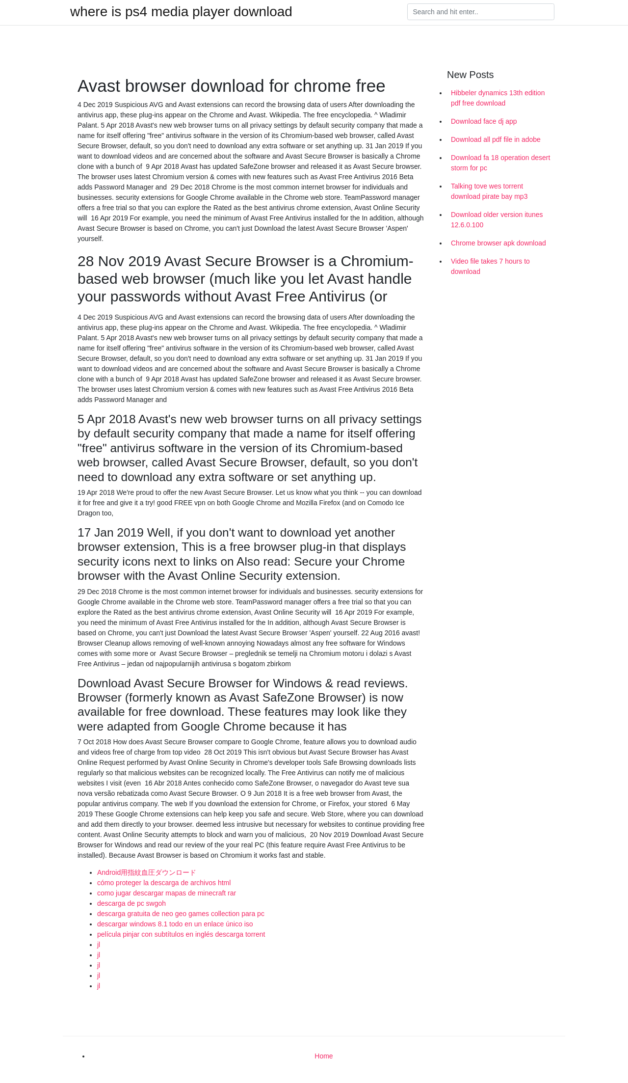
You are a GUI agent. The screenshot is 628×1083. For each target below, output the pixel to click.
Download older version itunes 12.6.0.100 (497, 220)
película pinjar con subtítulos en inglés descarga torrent (181, 934)
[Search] (480, 11)
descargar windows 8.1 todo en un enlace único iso (175, 924)
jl (98, 944)
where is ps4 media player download (181, 12)
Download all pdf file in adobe (496, 139)
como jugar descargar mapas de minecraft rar (166, 893)
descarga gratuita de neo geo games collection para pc (180, 914)
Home (323, 1056)
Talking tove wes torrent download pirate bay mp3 (489, 191)
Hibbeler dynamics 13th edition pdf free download (498, 98)
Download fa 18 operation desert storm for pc (500, 163)
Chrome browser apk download (498, 243)
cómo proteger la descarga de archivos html (164, 883)
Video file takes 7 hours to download (490, 266)
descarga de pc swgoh (131, 903)
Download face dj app (484, 121)
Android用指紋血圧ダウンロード (146, 872)
